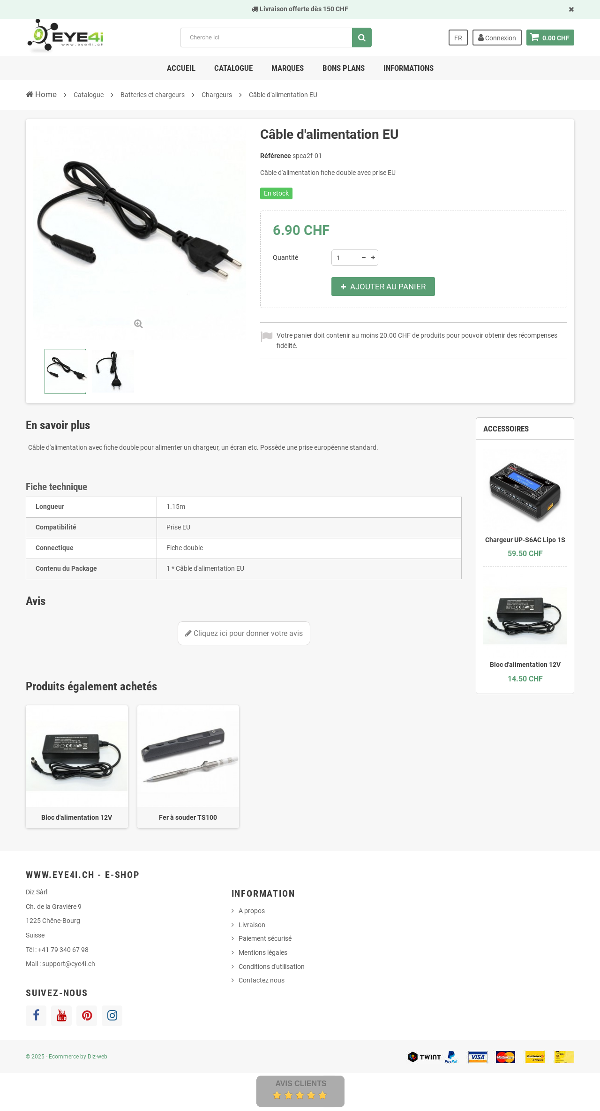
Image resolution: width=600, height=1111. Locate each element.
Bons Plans (343, 68)
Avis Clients (300, 1084)
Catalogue (233, 68)
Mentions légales (263, 952)
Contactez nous (262, 980)
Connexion (497, 37)
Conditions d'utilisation (272, 966)
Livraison (252, 925)
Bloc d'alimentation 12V (76, 817)
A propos (252, 910)
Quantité (285, 257)
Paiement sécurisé (265, 938)
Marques (287, 68)
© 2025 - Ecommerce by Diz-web (66, 1056)
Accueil (181, 68)
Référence (275, 155)
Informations (408, 68)
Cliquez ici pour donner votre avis (244, 633)
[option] (77, 767)
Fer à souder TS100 (188, 817)
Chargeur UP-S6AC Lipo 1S (525, 540)
